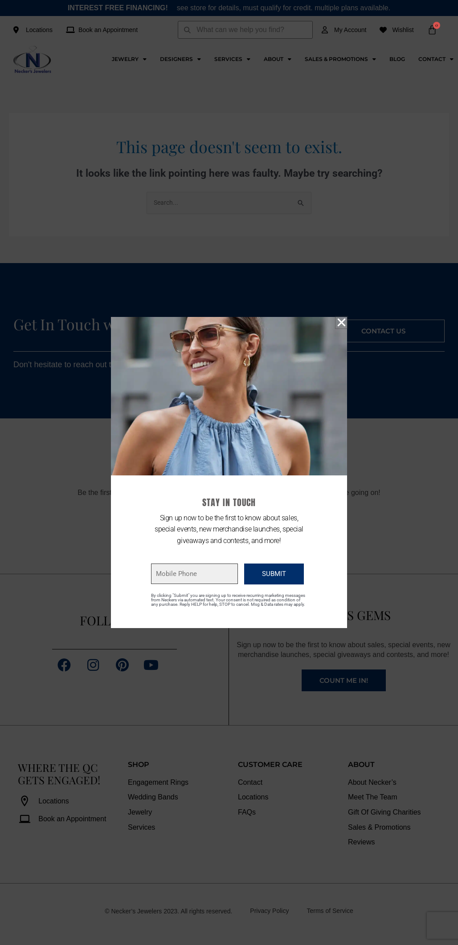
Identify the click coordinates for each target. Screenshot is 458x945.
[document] (229, 472)
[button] (341, 322)
